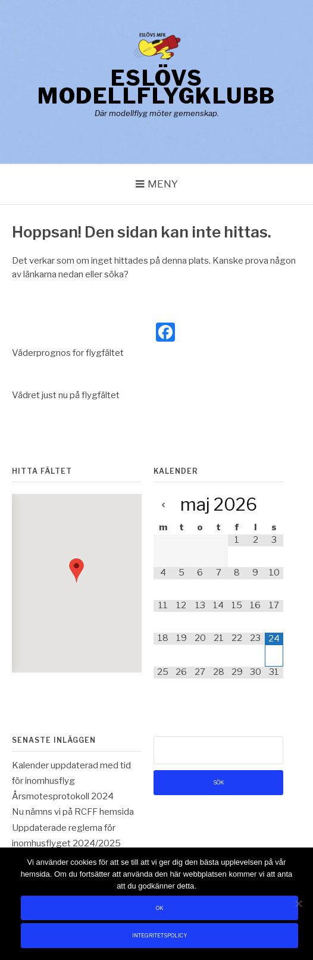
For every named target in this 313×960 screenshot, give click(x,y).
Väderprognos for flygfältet (68, 353)
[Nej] (298, 903)
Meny (163, 184)
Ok (160, 908)
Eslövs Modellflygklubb (156, 87)
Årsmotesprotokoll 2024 (63, 796)
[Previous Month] (163, 505)
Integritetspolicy (159, 935)
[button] (76, 570)
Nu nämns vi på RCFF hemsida (73, 811)
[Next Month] (274, 505)
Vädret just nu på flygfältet (66, 395)
